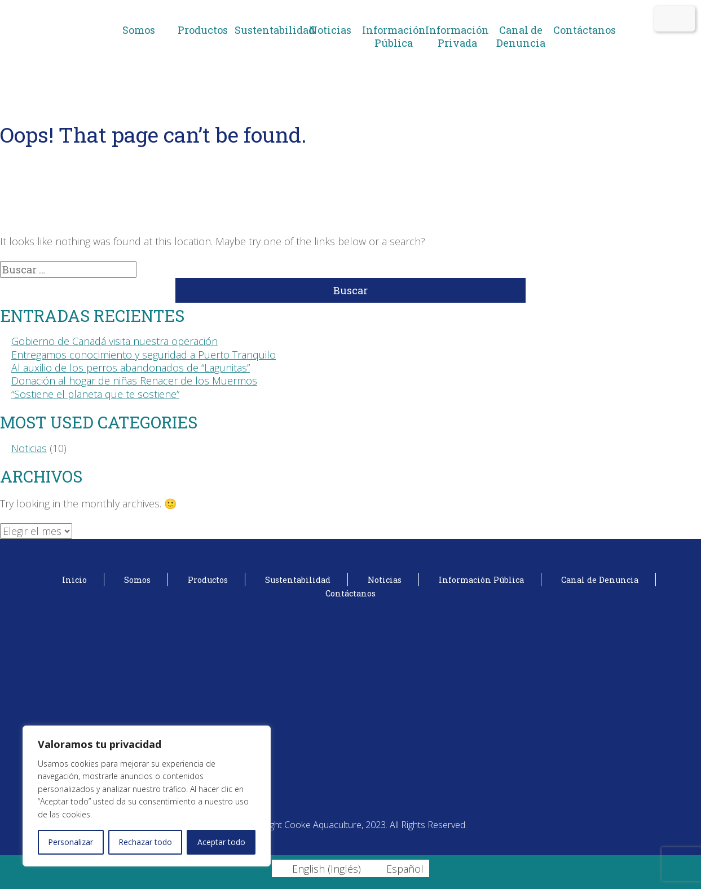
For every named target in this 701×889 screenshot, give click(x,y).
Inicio (74, 579)
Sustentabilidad (266, 30)
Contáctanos (584, 30)
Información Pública (394, 36)
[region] (147, 796)
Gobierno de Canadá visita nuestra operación (114, 341)
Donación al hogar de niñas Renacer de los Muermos (134, 380)
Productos (203, 30)
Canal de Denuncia (520, 36)
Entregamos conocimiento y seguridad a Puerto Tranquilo (143, 354)
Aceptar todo (221, 842)
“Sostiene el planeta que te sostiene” (95, 394)
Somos (138, 30)
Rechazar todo (145, 842)
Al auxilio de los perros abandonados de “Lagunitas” (130, 367)
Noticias (330, 30)
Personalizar (70, 842)
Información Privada (457, 36)
